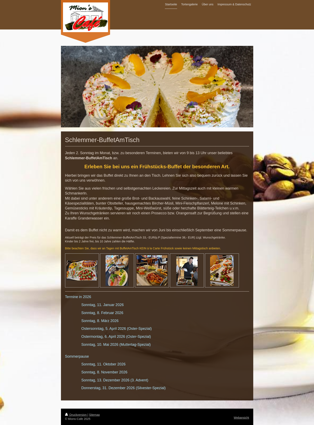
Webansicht (241, 417)
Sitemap (94, 414)
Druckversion (76, 414)
